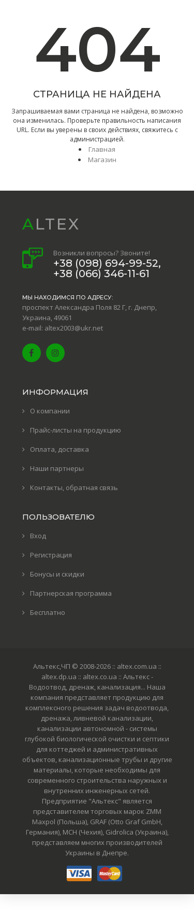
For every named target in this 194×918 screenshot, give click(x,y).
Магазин (102, 159)
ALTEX (51, 224)
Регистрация (51, 555)
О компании (50, 410)
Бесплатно (47, 612)
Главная (101, 149)
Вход (38, 535)
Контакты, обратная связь (74, 487)
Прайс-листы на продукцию (75, 430)
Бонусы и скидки (57, 574)
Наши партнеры (57, 468)
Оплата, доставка (59, 449)
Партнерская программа (71, 593)
